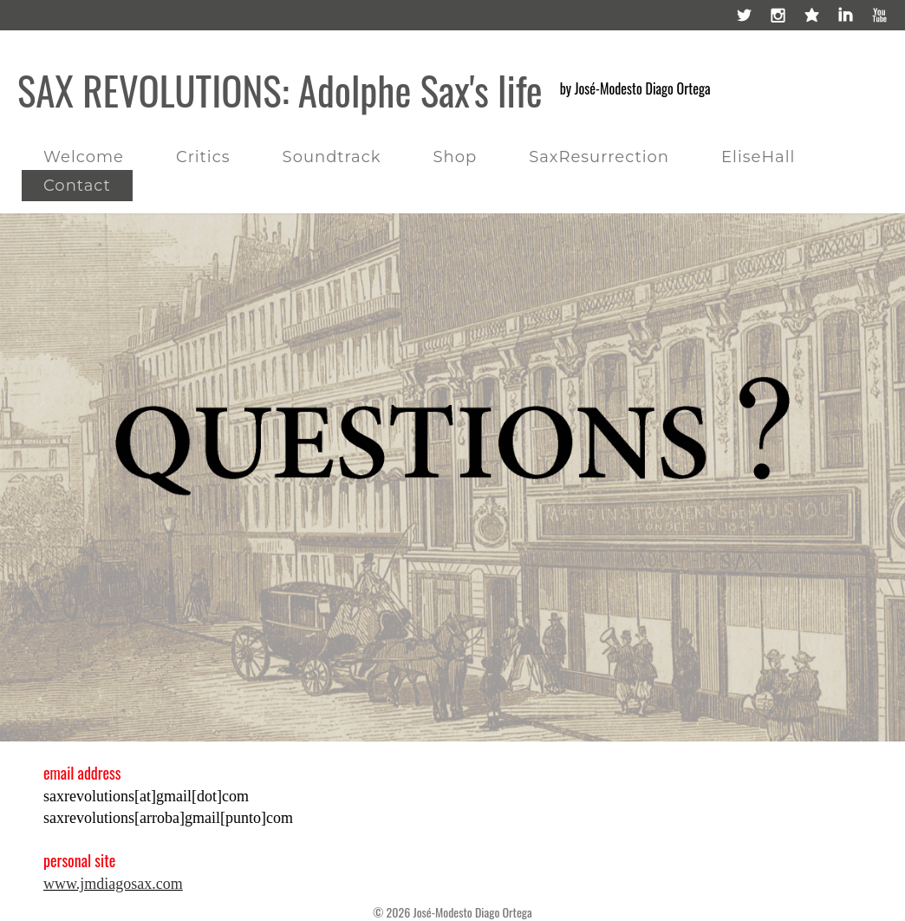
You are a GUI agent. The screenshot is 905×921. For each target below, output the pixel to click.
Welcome (83, 157)
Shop (455, 157)
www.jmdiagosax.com (113, 883)
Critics (203, 157)
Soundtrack (332, 157)
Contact (77, 185)
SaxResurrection (599, 157)
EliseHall (758, 157)
